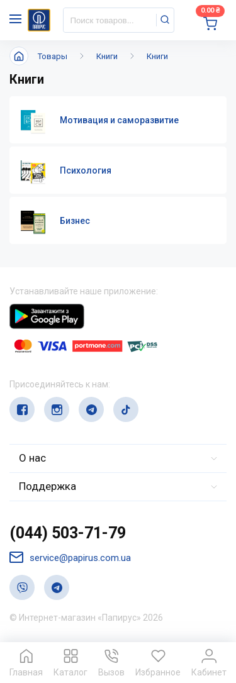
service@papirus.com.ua (70, 558)
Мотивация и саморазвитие (119, 120)
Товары (52, 56)
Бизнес (75, 221)
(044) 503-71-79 (67, 533)
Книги (107, 56)
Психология (85, 170)
